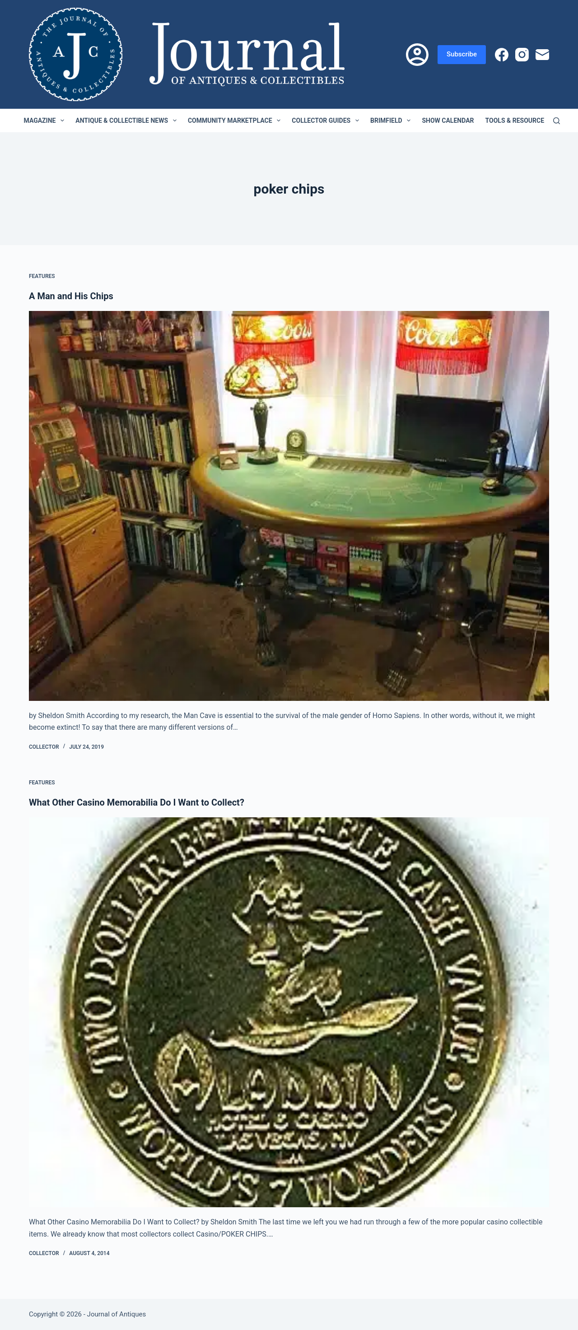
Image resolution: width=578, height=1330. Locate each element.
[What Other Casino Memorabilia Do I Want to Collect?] (289, 1012)
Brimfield (392, 120)
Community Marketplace (236, 120)
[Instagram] (522, 54)
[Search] (556, 120)
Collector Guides (327, 120)
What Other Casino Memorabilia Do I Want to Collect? (136, 802)
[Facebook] (501, 54)
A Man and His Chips (71, 296)
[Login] (417, 54)
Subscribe (462, 54)
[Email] (542, 54)
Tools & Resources (522, 120)
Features (42, 276)
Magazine (46, 120)
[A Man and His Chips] (289, 506)
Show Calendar (448, 120)
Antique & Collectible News (127, 120)
